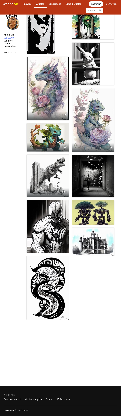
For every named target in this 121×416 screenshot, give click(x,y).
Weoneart (9, 410)
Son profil (8, 40)
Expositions (55, 4)
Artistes (40, 4)
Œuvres (27, 4)
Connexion (111, 4)
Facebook (64, 399)
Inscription (96, 4)
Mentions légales (33, 399)
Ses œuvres (10, 37)
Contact (8, 43)
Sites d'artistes (73, 4)
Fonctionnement (12, 399)
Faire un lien (10, 46)
